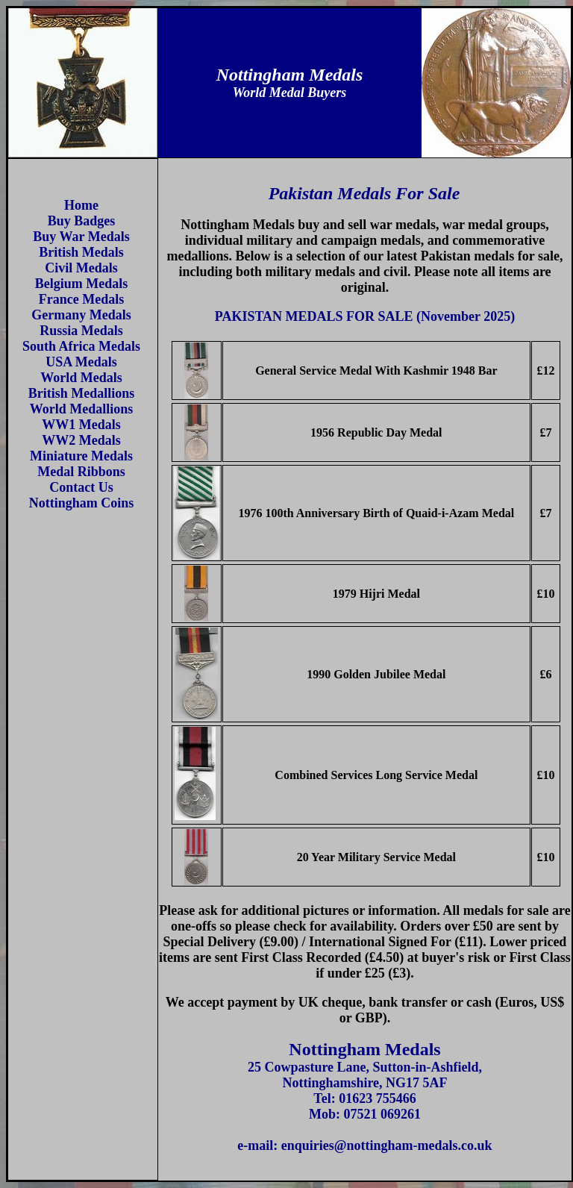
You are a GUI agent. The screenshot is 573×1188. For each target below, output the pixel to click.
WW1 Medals (81, 424)
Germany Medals (81, 314)
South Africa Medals (81, 346)
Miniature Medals (81, 455)
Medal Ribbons (81, 471)
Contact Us (81, 487)
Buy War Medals (81, 236)
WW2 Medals (81, 440)
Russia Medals (81, 330)
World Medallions (82, 408)
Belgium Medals (81, 283)
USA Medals (81, 361)
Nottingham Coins (81, 502)
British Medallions (81, 393)
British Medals (81, 252)
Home (81, 205)
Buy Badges (82, 220)
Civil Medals (81, 267)
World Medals (81, 377)
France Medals (81, 299)
